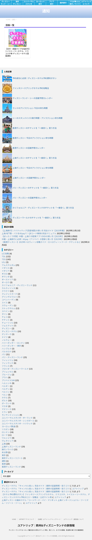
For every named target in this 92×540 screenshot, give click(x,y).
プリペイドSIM (8, 380)
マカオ (5, 406)
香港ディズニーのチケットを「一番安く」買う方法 (35, 128)
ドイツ (5, 337)
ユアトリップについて (86, 2)
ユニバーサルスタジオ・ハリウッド (17, 423)
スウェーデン (7, 305)
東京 (4, 455)
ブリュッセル (7, 371)
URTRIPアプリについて (26, 519)
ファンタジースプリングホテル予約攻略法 (31, 88)
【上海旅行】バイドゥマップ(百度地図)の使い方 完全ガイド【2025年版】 (34, 230)
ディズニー (6, 328)
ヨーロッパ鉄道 (8, 426)
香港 (4, 463)
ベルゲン (5, 388)
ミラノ (5, 411)
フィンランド (7, 363)
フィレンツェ (7, 360)
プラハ (5, 377)
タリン (5, 314)
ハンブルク (6, 348)
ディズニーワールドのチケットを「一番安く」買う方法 (36, 217)
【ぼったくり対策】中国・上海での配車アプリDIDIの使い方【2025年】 (33, 236)
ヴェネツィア (7, 440)
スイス (5, 302)
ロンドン (5, 432)
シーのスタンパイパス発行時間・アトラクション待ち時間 (37, 118)
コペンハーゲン (8, 299)
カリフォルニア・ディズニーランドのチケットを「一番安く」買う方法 (43, 207)
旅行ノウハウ (7, 449)
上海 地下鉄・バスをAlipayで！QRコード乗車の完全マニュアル (29, 233)
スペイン (5, 311)
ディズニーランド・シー (6, 2)
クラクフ (5, 291)
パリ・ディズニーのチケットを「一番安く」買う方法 (35, 187)
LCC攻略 (5, 253)
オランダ (5, 276)
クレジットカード (9, 293)
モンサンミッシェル (10, 414)
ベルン (5, 394)
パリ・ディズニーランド (12, 357)
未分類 (5, 452)
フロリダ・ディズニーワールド (15, 368)
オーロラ (5, 282)
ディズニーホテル (9, 331)
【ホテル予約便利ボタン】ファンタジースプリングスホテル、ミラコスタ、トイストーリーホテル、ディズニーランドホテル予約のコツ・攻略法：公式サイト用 (46, 496)
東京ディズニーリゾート (12, 458)
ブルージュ (6, 374)
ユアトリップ (78, 488)
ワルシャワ (6, 437)
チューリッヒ (7, 322)
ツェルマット (7, 325)
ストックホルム (8, 308)
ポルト (5, 400)
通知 (4, 460)
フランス (5, 365)
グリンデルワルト (9, 296)
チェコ (5, 316)
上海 (4, 443)
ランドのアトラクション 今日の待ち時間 (30, 108)
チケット (5, 319)
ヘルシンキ (6, 383)
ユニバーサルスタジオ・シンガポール (18, 420)
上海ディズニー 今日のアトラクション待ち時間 (33, 167)
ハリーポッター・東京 (11, 345)
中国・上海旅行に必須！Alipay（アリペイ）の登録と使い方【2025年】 (32, 239)
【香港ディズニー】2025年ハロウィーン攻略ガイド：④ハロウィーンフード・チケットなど (41, 242)
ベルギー (5, 386)
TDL (4, 256)
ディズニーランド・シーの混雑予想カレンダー (33, 98)
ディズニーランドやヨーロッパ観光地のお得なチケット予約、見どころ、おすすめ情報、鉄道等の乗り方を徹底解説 (46, 530)
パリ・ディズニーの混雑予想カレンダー (30, 197)
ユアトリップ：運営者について (73, 519)
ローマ (5, 435)
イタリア (5, 270)
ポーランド (6, 403)
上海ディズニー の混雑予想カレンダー (29, 177)
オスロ (5, 273)
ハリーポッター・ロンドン (13, 342)
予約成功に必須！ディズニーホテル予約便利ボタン (35, 78)
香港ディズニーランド (11, 466)
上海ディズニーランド (11, 446)
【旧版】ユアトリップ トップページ (48, 519)
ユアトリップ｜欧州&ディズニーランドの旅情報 (46, 525)
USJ (4, 262)
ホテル (5, 397)
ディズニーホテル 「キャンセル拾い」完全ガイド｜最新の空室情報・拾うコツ (35, 485)
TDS (4, 259)
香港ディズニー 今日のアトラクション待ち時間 (33, 137)
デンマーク (6, 334)
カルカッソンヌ (8, 288)
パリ (4, 354)
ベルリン (5, 391)
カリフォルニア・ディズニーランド (17, 285)
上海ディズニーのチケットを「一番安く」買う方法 (35, 157)
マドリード (6, 409)
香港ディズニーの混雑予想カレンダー (29, 147)
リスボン (5, 429)
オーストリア (7, 279)
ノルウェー (6, 339)
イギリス (5, 267)
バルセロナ (6, 351)
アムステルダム (8, 265)
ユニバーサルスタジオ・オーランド (17, 417)
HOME (14, 519)
